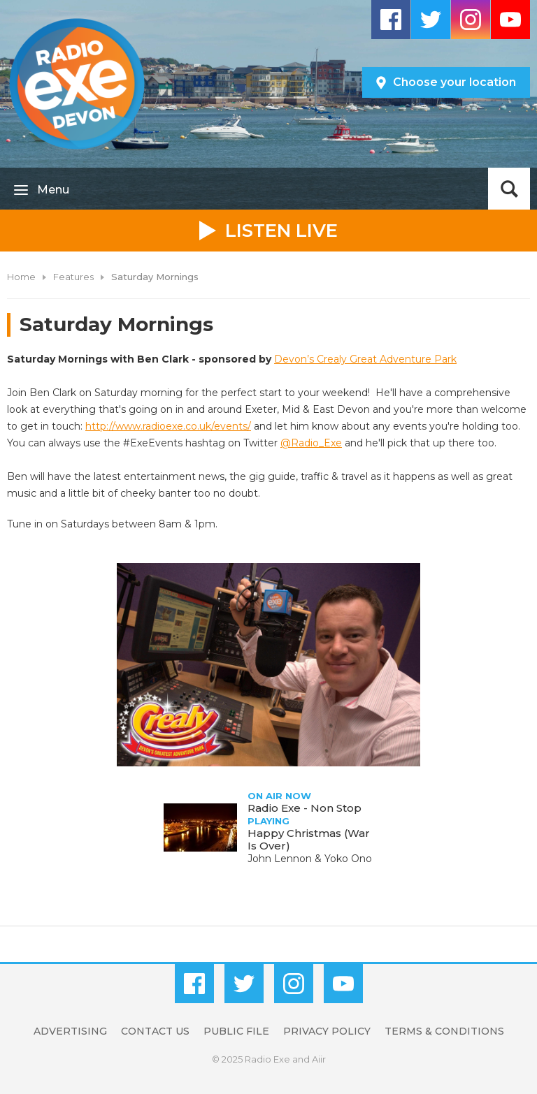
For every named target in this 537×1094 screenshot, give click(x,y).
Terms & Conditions (444, 1031)
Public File (236, 1031)
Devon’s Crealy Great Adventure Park (365, 359)
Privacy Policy (327, 1031)
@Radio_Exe (311, 443)
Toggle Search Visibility (509, 189)
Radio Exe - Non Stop (304, 808)
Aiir (319, 1059)
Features (73, 276)
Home (21, 276)
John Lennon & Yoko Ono (310, 858)
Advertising (70, 1031)
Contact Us (155, 1031)
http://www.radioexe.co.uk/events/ (168, 426)
